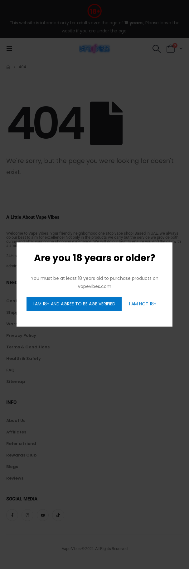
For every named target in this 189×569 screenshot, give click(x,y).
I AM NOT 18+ (143, 304)
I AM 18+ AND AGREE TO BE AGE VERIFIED (74, 304)
